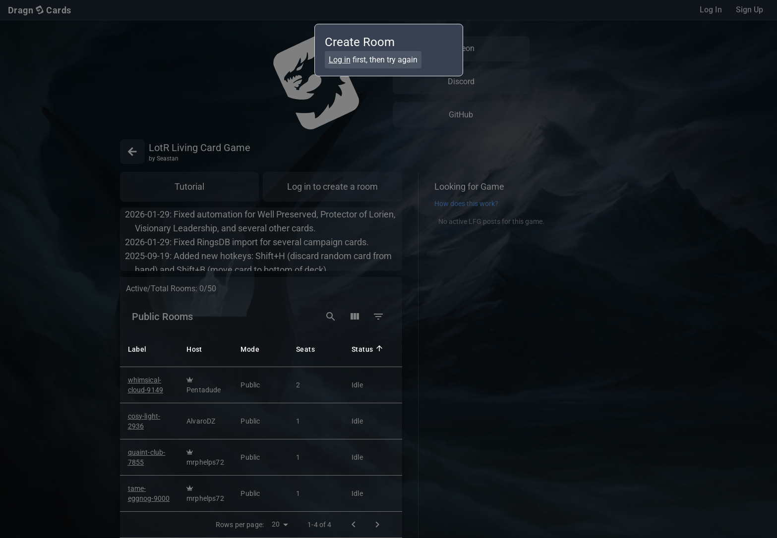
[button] (153, 348)
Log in (340, 59)
